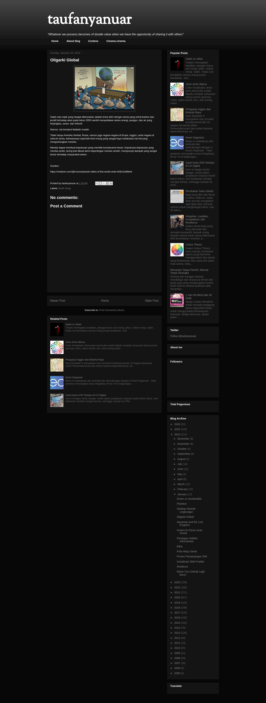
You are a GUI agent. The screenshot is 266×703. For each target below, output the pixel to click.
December (183, 438)
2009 (177, 653)
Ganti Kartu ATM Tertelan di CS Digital (85, 395)
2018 (177, 607)
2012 (177, 637)
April (180, 479)
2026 (177, 424)
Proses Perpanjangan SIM (192, 556)
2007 (177, 663)
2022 (177, 587)
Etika (180, 546)
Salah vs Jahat (73, 324)
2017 (177, 612)
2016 (177, 617)
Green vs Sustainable (189, 498)
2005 (177, 673)
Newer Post (57, 300)
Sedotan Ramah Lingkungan (186, 510)
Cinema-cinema (115, 41)
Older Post (151, 300)
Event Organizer (74, 377)
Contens (93, 41)
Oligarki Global (185, 516)
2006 (177, 668)
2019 (177, 602)
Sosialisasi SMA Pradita (190, 561)
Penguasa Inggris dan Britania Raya (84, 359)
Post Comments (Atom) (111, 310)
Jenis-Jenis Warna (75, 342)
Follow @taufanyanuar (183, 336)
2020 (177, 597)
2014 (177, 627)
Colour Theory (194, 244)
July (180, 464)
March (181, 484)
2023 (177, 582)
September (184, 453)
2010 (177, 647)
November (183, 443)
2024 (177, 434)
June (180, 468)
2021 (177, 592)
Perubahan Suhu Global (199, 191)
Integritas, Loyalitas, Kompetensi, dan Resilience (197, 219)
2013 (177, 632)
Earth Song (65, 188)
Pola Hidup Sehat (187, 551)
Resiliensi (182, 566)
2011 (177, 642)
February (182, 489)
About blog (73, 41)
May (180, 474)
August (181, 459)
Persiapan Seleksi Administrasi (187, 540)
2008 (177, 658)
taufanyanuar (89, 20)
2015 (177, 622)
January (182, 494)
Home (55, 41)
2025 (177, 429)
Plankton (182, 503)
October (182, 448)
